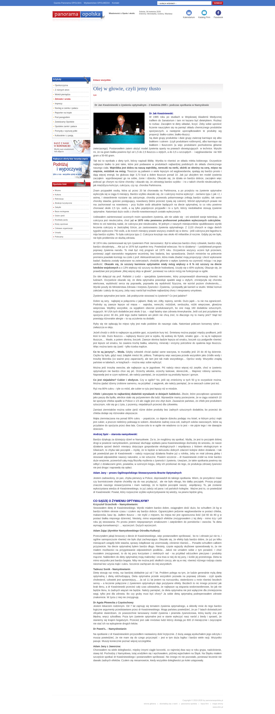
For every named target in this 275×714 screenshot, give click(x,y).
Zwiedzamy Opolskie (64, 122)
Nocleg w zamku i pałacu (66, 108)
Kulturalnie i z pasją (64, 135)
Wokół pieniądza (62, 94)
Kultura (58, 195)
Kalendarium (189, 17)
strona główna (150, 704)
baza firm (205, 704)
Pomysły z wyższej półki (66, 131)
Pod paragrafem (62, 117)
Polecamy (59, 237)
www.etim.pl (218, 707)
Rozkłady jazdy (61, 220)
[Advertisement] (137, 48)
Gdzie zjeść (60, 216)
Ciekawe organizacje (64, 228)
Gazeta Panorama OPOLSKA (68, 3)
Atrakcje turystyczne (63, 203)
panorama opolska (189, 704)
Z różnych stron (62, 90)
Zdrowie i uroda (63, 99)
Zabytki (58, 207)
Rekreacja (59, 199)
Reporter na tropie (63, 112)
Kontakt (115, 3)
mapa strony (217, 704)
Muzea (58, 190)
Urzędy (58, 232)
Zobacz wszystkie (102, 80)
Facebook (218, 17)
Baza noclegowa (62, 211)
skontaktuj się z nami (168, 704)
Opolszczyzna (61, 85)
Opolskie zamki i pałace (66, 126)
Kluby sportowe (61, 224)
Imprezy (58, 103)
